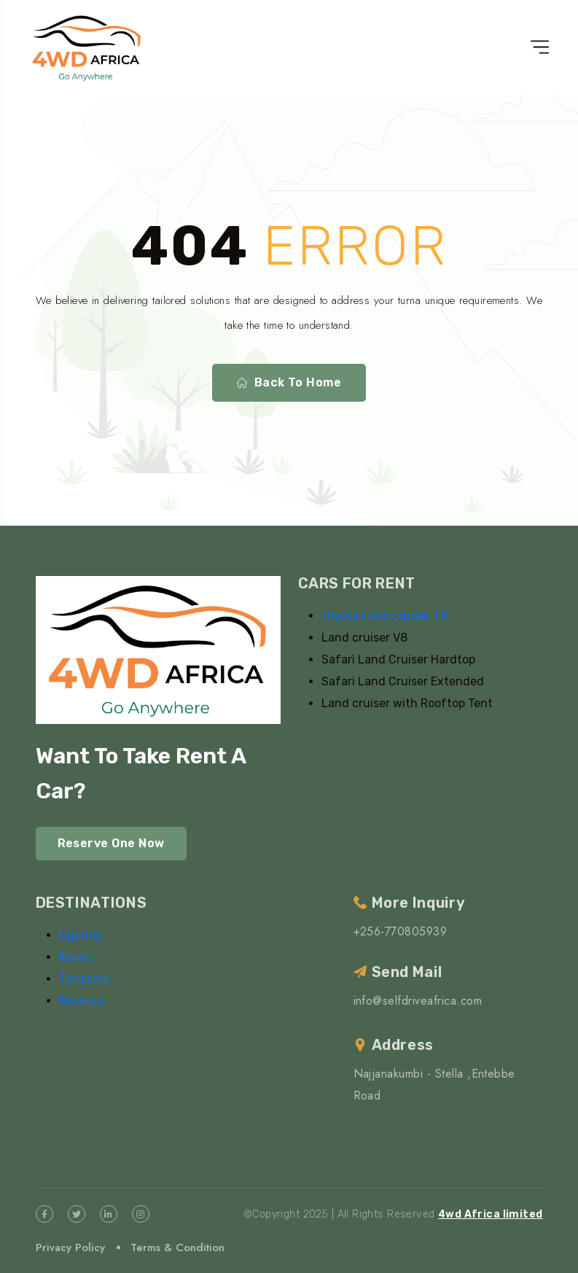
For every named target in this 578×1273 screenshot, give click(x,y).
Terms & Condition (177, 1247)
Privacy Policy (70, 1247)
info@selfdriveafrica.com (418, 1000)
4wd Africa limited (490, 1214)
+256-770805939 (401, 931)
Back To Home (289, 382)
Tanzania (84, 979)
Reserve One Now (111, 843)
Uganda (80, 935)
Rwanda (81, 1001)
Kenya (76, 957)
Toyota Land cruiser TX (384, 616)
